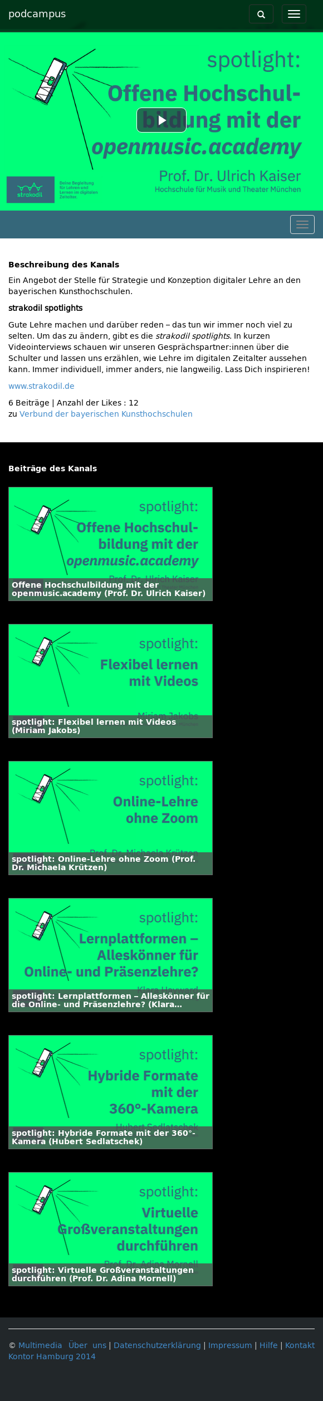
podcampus (37, 14)
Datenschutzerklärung (157, 1345)
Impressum (230, 1345)
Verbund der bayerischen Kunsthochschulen (106, 414)
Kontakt (300, 1345)
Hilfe (269, 1345)
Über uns (87, 1345)
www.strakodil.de (41, 386)
